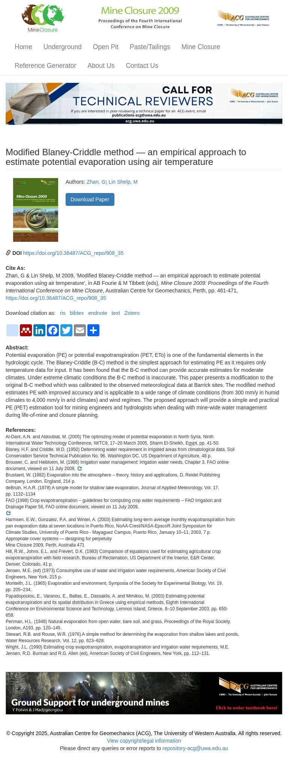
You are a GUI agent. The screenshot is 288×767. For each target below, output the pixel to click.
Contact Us (142, 65)
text (116, 313)
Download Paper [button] (90, 199)
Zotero (132, 313)
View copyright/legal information (144, 741)
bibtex (77, 313)
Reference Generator (45, 65)
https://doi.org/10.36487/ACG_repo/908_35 (73, 253)
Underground (63, 47)
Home (23, 47)
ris (63, 313)
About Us (100, 65)
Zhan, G (96, 182)
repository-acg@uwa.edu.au (195, 748)
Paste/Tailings (150, 47)
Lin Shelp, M (123, 182)
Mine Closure (201, 47)
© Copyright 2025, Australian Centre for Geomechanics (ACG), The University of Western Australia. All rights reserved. (144, 733)
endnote (97, 313)
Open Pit (105, 47)
